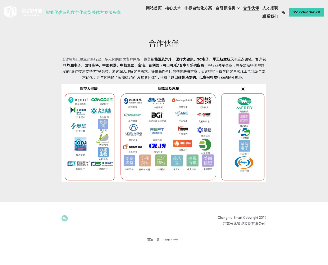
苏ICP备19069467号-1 (164, 240)
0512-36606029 (306, 10)
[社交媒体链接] (283, 10)
